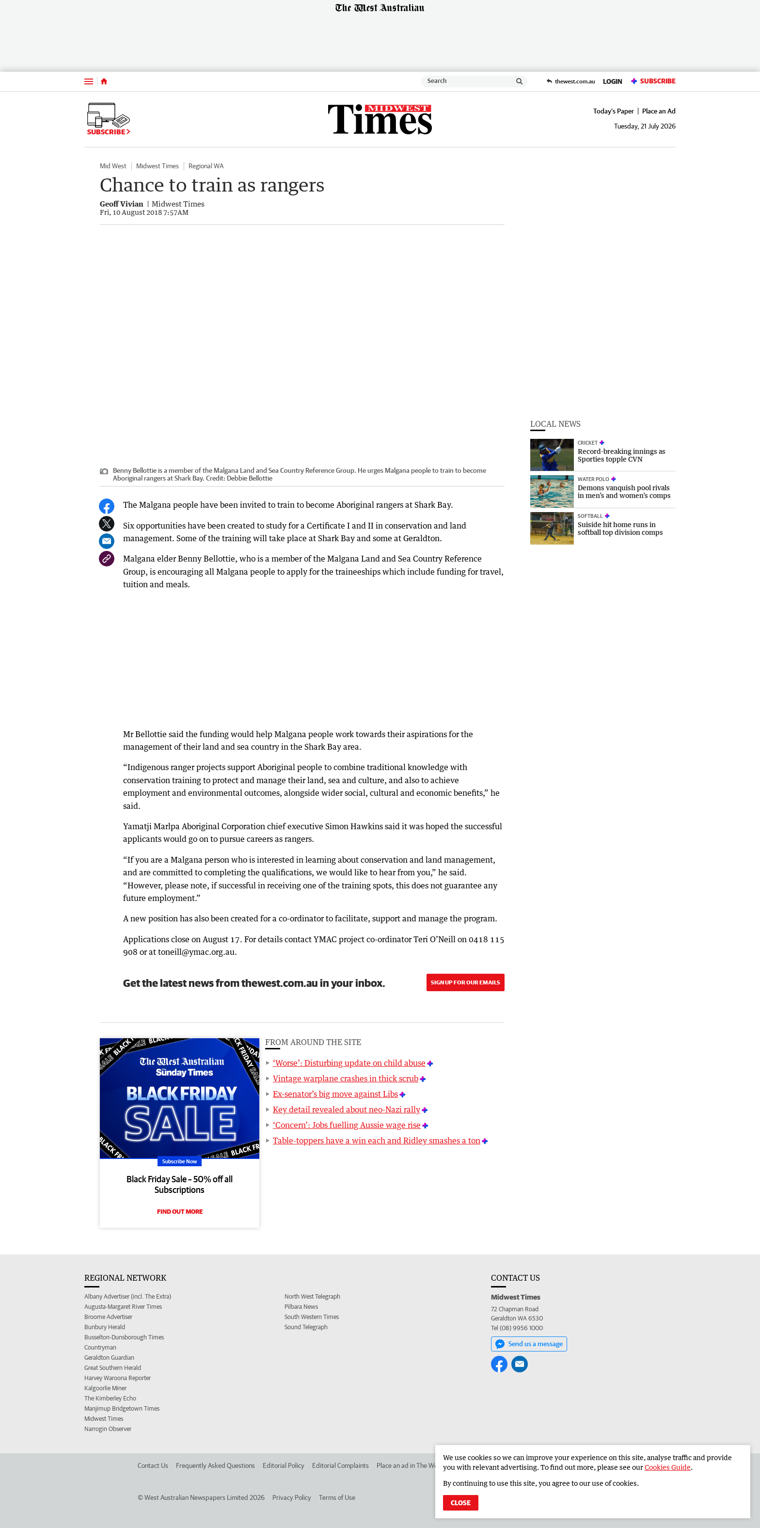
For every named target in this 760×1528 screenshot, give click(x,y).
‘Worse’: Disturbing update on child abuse (349, 1063)
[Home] (104, 81)
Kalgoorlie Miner (105, 1388)
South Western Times (312, 1316)
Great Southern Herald (112, 1367)
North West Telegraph (312, 1296)
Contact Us (153, 1465)
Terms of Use (337, 1497)
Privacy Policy (291, 1497)
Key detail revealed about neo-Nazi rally (346, 1109)
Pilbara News (301, 1306)
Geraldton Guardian (109, 1357)
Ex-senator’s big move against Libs (335, 1094)
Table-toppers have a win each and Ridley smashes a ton (376, 1140)
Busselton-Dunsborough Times (124, 1337)
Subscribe (653, 81)
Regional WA (206, 166)
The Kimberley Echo (110, 1398)
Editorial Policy (283, 1465)
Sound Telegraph (306, 1327)
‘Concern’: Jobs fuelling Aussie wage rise (347, 1125)
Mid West (113, 166)
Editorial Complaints (340, 1465)
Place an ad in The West (410, 1465)
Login (612, 81)
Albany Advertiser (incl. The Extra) (127, 1296)
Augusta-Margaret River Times (123, 1306)
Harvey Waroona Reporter (117, 1378)
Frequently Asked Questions (215, 1465)
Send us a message (529, 1344)
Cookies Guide (668, 1467)
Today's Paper (613, 111)
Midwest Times (157, 166)
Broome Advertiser (108, 1316)
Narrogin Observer (107, 1428)
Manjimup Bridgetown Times (121, 1408)
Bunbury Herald (104, 1327)
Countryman (100, 1347)
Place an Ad (659, 111)
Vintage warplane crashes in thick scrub (345, 1078)
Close (461, 1503)
